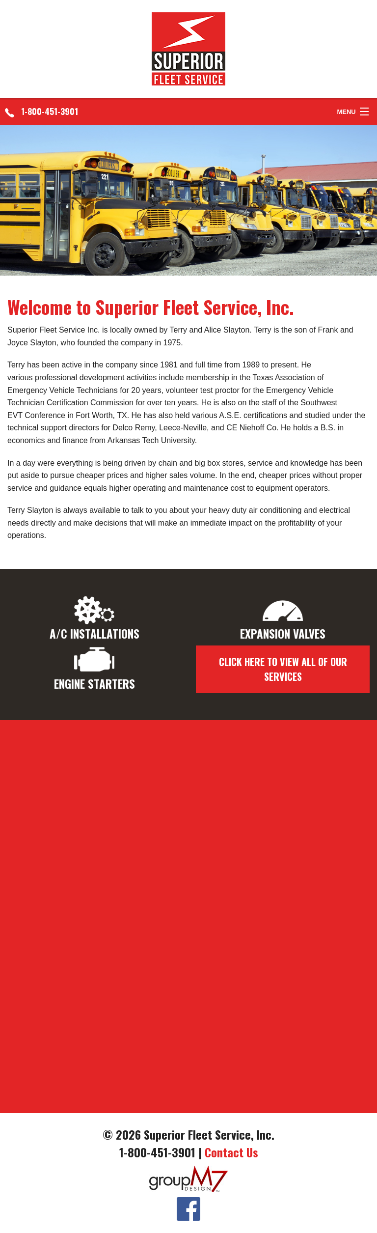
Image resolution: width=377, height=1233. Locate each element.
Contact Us (231, 1152)
